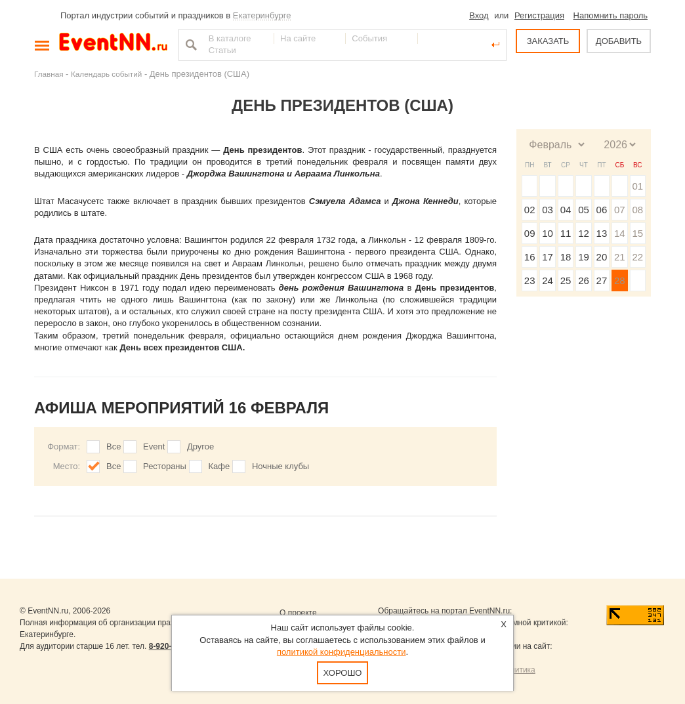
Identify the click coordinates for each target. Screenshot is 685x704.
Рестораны (164, 466)
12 (583, 233)
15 (637, 233)
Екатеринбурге (262, 15)
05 (583, 209)
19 (583, 256)
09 (529, 233)
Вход (478, 15)
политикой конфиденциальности (341, 652)
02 (529, 209)
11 (565, 233)
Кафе (219, 466)
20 (602, 256)
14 (619, 233)
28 (619, 280)
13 (602, 233)
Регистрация (539, 15)
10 (547, 233)
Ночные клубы (280, 466)
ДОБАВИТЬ (619, 41)
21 (619, 256)
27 (602, 280)
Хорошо (342, 673)
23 (529, 280)
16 (529, 256)
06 (602, 209)
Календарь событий (106, 74)
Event (154, 446)
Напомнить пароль (610, 15)
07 (619, 209)
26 (583, 280)
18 (565, 256)
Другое (200, 446)
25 (565, 280)
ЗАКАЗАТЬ (548, 41)
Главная (48, 74)
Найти (189, 44)
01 (637, 186)
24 (547, 280)
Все (113, 446)
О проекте (298, 612)
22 (637, 256)
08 (637, 209)
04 (565, 209)
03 (547, 209)
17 (547, 256)
